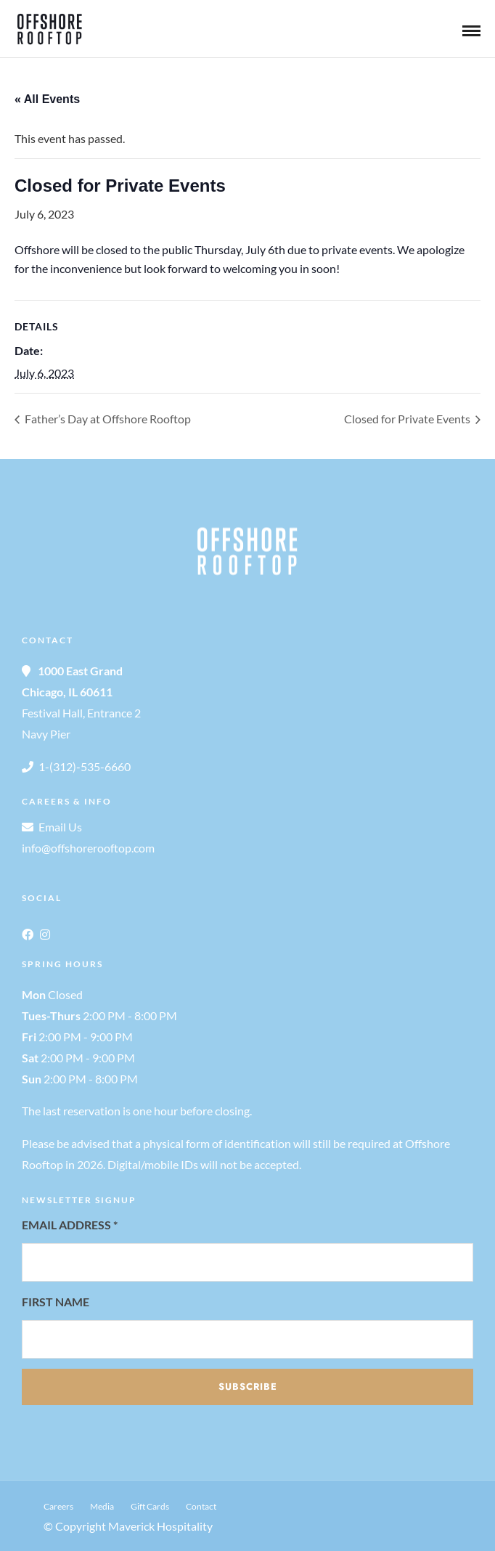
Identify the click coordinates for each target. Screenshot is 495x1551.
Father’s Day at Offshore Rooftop (106, 419)
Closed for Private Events (408, 419)
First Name (55, 1301)
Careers (58, 1506)
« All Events (47, 99)
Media (102, 1506)
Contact (201, 1506)
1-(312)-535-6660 (84, 766)
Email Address (70, 1225)
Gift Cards (150, 1506)
